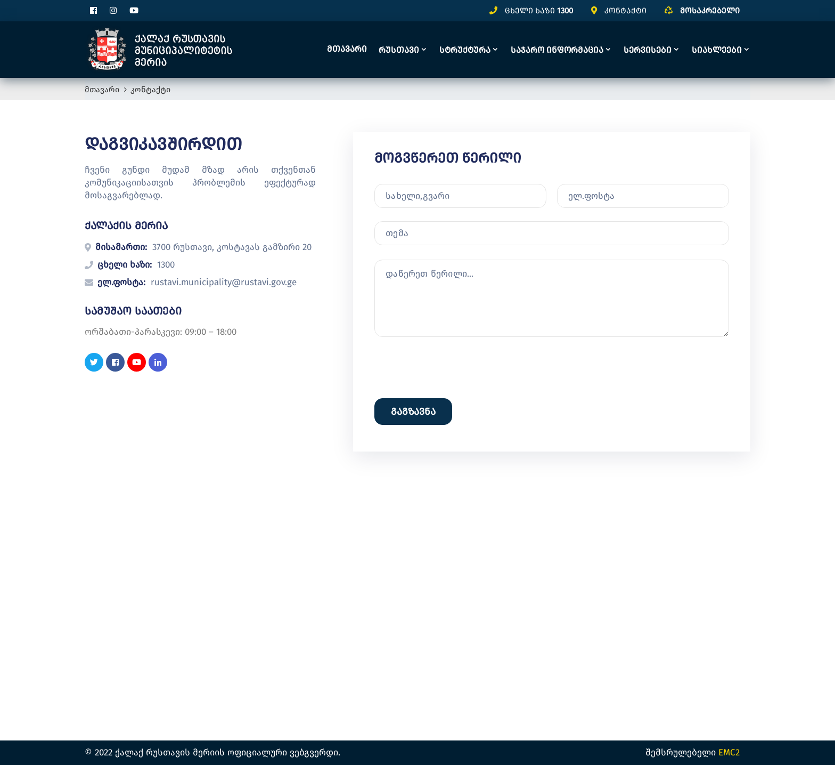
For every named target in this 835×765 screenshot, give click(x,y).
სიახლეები (717, 50)
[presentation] (455, 461)
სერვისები (648, 50)
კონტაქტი (625, 10)
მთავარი (347, 49)
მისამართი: (121, 247)
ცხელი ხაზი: (124, 264)
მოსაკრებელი (710, 10)
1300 (565, 10)
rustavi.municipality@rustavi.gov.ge (224, 282)
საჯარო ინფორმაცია (557, 50)
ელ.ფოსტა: (121, 282)
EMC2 (729, 752)
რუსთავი (399, 50)
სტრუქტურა (464, 50)
